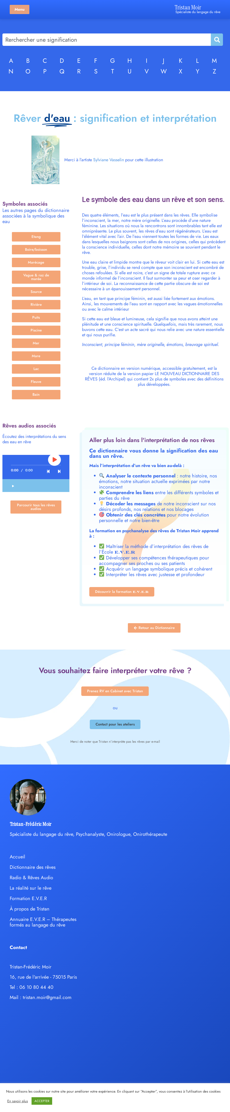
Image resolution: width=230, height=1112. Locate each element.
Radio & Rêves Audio (31, 877)
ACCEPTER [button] (41, 1101)
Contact (18, 947)
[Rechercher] (216, 39)
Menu (20, 9)
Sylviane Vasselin (108, 160)
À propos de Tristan (29, 908)
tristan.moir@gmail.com (47, 997)
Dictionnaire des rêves (33, 867)
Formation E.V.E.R (28, 898)
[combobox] (106, 39)
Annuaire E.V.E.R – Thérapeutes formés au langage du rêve (43, 922)
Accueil (17, 856)
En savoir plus (17, 1101)
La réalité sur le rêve (30, 888)
